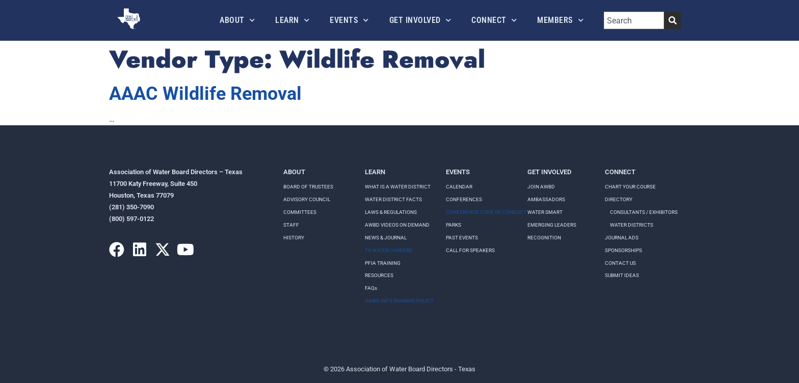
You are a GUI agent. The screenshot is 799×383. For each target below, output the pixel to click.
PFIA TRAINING (383, 263)
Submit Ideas (622, 275)
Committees (299, 212)
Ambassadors (546, 199)
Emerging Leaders (551, 225)
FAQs (371, 288)
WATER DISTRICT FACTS (393, 199)
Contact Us (620, 263)
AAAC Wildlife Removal (205, 93)
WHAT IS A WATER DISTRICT (398, 186)
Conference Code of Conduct (486, 212)
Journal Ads (621, 237)
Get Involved (420, 20)
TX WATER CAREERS (388, 250)
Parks (453, 225)
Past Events (462, 237)
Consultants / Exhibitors (644, 212)
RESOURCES (379, 275)
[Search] (672, 20)
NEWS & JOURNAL (386, 237)
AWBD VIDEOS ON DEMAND (397, 225)
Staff (291, 225)
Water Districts (631, 225)
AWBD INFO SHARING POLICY (399, 300)
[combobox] (634, 20)
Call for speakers (470, 250)
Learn (292, 20)
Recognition (544, 237)
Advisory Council (306, 199)
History (293, 237)
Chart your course (630, 186)
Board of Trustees (308, 186)
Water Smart (545, 212)
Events (349, 20)
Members (560, 20)
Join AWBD (541, 186)
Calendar (459, 186)
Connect (494, 20)
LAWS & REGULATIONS (391, 212)
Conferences (464, 199)
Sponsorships (623, 250)
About (237, 20)
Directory (618, 199)
